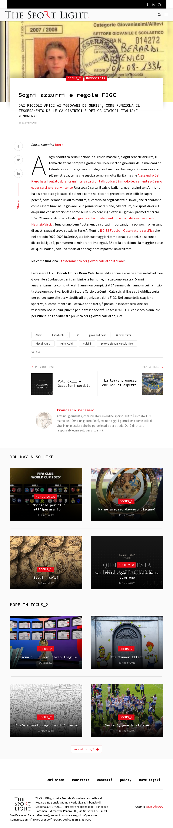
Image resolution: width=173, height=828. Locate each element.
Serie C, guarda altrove (127, 725)
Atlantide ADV (154, 806)
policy (126, 780)
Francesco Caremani (76, 410)
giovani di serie (97, 335)
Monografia (95, 78)
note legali (149, 780)
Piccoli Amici (43, 343)
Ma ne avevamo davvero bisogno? (127, 509)
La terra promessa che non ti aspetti (119, 382)
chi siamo (55, 780)
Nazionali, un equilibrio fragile (46, 657)
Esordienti (58, 335)
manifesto (80, 780)
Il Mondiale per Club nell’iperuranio (46, 507)
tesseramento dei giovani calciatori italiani (92, 261)
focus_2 (74, 78)
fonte (59, 144)
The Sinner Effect (127, 657)
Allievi (39, 335)
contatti (104, 780)
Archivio (126, 565)
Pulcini (87, 343)
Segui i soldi (46, 577)
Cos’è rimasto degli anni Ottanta (46, 725)
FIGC (76, 335)
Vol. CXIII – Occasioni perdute (74, 383)
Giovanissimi (123, 335)
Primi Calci (66, 343)
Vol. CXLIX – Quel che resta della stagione (127, 575)
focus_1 (126, 501)
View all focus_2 (86, 749)
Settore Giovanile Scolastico (117, 343)
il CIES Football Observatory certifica (127, 230)
